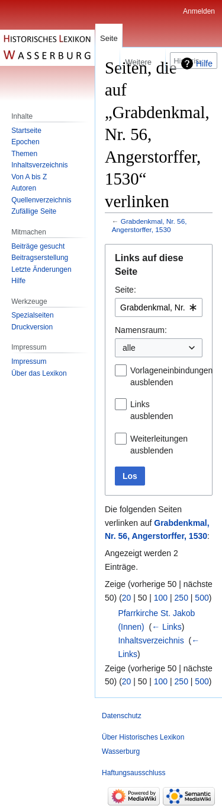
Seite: (125, 289)
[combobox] (158, 307)
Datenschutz (121, 716)
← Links (167, 627)
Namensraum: (141, 330)
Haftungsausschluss (133, 773)
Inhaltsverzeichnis (151, 640)
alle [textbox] (129, 348)
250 (181, 597)
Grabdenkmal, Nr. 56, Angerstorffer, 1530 (149, 225)
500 (201, 597)
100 (161, 597)
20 (126, 597)
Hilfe (204, 63)
